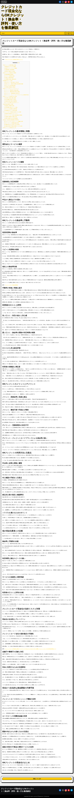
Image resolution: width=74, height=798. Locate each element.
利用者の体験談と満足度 (9, 87)
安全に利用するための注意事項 (11, 118)
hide (18, 62)
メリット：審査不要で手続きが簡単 (12, 91)
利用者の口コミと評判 (7, 80)
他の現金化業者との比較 (8, 104)
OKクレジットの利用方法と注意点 (10, 96)
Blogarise (40, 796)
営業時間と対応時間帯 (9, 69)
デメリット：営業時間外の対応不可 (12, 93)
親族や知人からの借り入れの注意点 (12, 124)
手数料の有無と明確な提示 (10, 79)
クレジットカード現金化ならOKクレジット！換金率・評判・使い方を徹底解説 (12, 17)
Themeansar (46, 796)
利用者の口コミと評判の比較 (10, 110)
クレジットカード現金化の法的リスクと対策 (12, 112)
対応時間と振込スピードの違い (11, 107)
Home (3, 33)
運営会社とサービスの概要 (10, 66)
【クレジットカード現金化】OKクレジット (14, 59)
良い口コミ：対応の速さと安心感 (11, 82)
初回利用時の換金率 (8, 74)
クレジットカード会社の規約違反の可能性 (13, 115)
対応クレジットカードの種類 (10, 68)
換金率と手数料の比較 (9, 105)
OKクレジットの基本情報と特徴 (9, 65)
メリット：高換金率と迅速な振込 (11, 90)
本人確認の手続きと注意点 (10, 99)
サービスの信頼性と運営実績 (10, 108)
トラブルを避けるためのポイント (11, 102)
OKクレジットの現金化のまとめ (9, 127)
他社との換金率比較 (9, 77)
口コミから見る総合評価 (9, 85)
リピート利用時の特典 (9, 76)
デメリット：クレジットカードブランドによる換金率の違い (16, 94)
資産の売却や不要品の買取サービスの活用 (13, 126)
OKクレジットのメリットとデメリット (11, 88)
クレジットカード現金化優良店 (11, 285)
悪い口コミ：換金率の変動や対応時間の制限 (13, 83)
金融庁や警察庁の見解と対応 (10, 116)
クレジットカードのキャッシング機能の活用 (13, 121)
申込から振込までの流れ (9, 71)
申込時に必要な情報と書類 (10, 97)
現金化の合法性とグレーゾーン (11, 113)
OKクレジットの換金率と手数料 (9, 72)
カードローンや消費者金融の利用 (11, 123)
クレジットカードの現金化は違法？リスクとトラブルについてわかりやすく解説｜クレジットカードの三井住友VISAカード (30, 648)
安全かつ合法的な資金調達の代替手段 (10, 119)
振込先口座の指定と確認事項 (10, 101)
